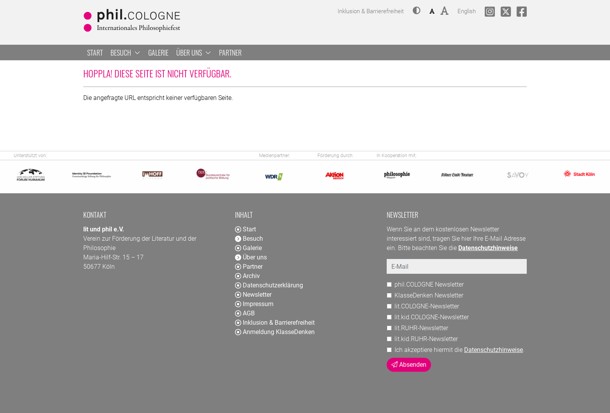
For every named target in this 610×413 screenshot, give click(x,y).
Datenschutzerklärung (269, 285)
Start (95, 52)
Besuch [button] (125, 52)
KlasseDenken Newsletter (428, 295)
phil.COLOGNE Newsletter (429, 284)
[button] (417, 11)
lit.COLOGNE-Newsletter (426, 306)
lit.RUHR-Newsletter (421, 328)
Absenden (408, 364)
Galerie (158, 52)
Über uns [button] (193, 52)
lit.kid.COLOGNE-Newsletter (431, 317)
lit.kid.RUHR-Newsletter (426, 339)
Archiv (247, 276)
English (466, 10)
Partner (230, 52)
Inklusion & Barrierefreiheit (275, 322)
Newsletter (253, 294)
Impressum (254, 304)
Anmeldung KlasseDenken (275, 332)
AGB (245, 313)
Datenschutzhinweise (493, 350)
